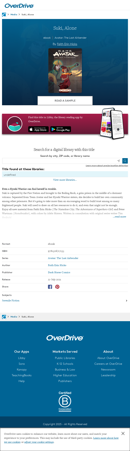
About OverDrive (108, 358)
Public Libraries (65, 358)
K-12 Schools (65, 363)
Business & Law (65, 369)
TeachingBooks (21, 375)
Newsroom (108, 369)
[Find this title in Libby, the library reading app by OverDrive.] (65, 124)
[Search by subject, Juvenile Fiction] (65, 300)
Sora (22, 363)
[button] (21, 351)
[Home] (19, 5)
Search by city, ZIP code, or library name (65, 155)
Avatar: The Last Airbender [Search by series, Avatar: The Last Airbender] (63, 258)
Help (22, 381)
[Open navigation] (123, 5)
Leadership (108, 375)
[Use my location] (118, 161)
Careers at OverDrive (108, 363)
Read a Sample (65, 100)
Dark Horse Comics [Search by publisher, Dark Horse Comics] (59, 272)
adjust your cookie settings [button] (39, 442)
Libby (21, 358)
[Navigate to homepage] (4, 15)
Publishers (65, 381)
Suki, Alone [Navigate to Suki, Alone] (28, 14)
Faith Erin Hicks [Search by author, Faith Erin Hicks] (67, 44)
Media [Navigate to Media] (14, 14)
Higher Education (65, 375)
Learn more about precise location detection (107, 165)
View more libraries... (65, 180)
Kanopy (22, 369)
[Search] (125, 161)
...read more (119, 216)
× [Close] (123, 433)
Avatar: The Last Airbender (71, 37)
